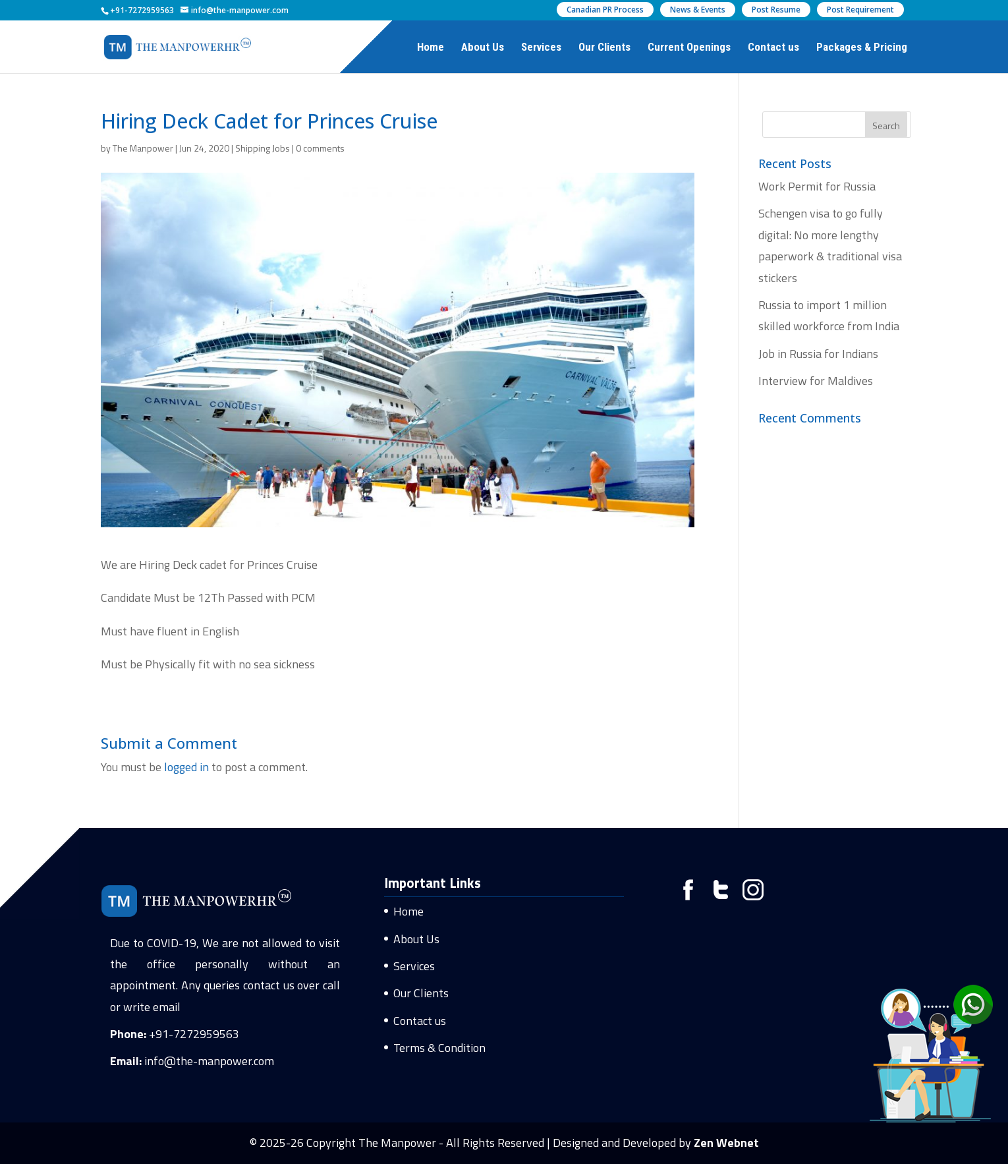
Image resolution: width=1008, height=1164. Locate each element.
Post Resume (776, 9)
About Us (482, 47)
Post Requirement (860, 9)
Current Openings (689, 47)
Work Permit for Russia (817, 186)
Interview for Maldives (815, 381)
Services (541, 47)
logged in (186, 767)
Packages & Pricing (861, 47)
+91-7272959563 (194, 1034)
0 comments (320, 148)
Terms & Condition (439, 1048)
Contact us (773, 47)
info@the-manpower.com (209, 1061)
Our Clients (604, 47)
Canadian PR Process (605, 9)
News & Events (697, 9)
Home (430, 47)
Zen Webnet (726, 1142)
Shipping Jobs (262, 148)
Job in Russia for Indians (818, 354)
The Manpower (143, 148)
